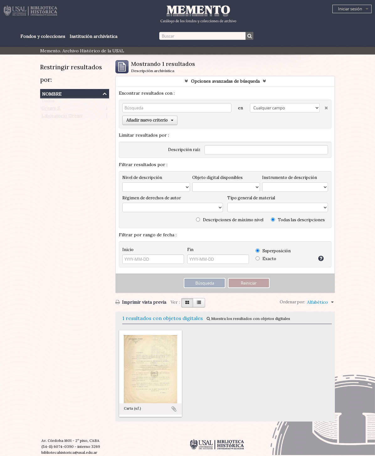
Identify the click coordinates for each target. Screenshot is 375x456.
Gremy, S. (51, 110)
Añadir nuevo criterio (149, 120)
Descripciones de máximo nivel (229, 220)
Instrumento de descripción (289, 177)
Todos (48, 102)
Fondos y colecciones (42, 36)
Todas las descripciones (298, 220)
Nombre (51, 93)
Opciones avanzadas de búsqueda (225, 81)
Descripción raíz (184, 149)
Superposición (273, 251)
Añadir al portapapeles (174, 409)
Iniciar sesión (350, 9)
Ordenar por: (292, 302)
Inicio (128, 249)
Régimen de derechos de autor (151, 198)
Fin (190, 249)
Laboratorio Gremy (61, 117)
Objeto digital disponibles (217, 177)
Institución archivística (93, 36)
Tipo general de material (251, 198)
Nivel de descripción (142, 177)
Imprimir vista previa (140, 302)
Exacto (266, 258)
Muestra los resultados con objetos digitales (248, 318)
